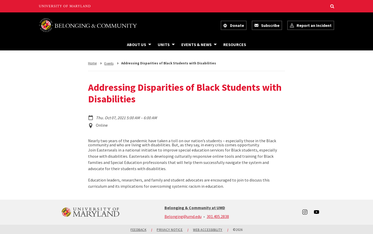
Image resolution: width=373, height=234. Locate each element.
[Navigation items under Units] (166, 44)
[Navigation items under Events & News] (199, 44)
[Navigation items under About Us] (139, 44)
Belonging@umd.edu (183, 216)
